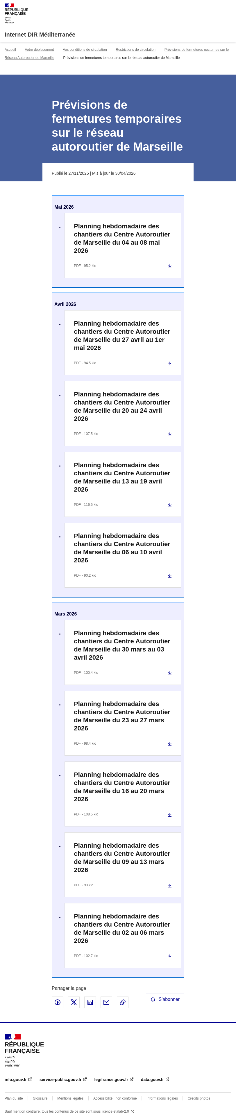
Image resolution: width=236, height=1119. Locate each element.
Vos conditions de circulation (85, 50)
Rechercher (216, 7)
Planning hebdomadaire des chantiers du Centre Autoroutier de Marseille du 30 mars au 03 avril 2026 (122, 645)
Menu (228, 7)
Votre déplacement (39, 50)
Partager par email (106, 1002)
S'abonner (165, 999)
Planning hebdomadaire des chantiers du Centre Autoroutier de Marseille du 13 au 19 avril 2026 (122, 477)
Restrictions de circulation (135, 50)
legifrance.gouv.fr (111, 1079)
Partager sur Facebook (57, 1002)
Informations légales (162, 1098)
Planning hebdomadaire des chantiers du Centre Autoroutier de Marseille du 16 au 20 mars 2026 (122, 787)
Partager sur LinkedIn (90, 1002)
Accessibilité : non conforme (115, 1098)
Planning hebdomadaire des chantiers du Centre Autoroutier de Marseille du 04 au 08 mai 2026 (122, 238)
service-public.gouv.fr (60, 1079)
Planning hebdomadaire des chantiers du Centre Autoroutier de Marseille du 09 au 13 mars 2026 (122, 857)
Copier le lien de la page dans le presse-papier (122, 1002)
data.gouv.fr (152, 1079)
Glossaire (40, 1098)
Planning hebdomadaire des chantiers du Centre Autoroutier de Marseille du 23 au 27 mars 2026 (122, 716)
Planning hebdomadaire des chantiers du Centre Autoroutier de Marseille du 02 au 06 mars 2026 (122, 928)
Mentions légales (70, 1098)
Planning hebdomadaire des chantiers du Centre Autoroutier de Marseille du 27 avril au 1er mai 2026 (122, 335)
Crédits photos (199, 1098)
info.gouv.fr (16, 1079)
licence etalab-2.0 (115, 1111)
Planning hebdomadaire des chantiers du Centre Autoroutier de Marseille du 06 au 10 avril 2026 (122, 548)
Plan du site (14, 1098)
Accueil (10, 50)
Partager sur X (74, 1002)
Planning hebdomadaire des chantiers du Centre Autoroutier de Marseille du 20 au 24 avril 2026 (122, 406)
